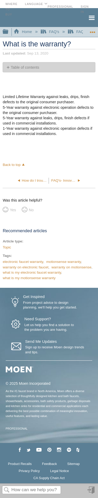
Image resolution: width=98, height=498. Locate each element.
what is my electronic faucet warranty (32, 272)
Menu (91, 17)
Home (23, 32)
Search (6, 490)
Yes (13, 210)
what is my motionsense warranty (29, 278)
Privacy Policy (29, 471)
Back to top (11, 165)
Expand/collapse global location (92, 30)
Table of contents (25, 67)
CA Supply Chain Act (49, 478)
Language (34, 4)
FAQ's (50, 32)
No (31, 210)
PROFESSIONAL (17, 428)
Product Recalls (20, 464)
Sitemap (73, 464)
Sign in (91, 492)
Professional (60, 6)
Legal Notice (59, 471)
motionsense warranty (63, 262)
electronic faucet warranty (23, 262)
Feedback (49, 464)
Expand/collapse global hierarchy (8, 32)
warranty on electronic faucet (25, 267)
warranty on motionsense (71, 267)
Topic (7, 247)
